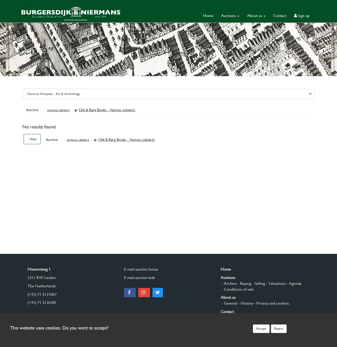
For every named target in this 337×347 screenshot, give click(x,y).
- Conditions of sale (237, 289)
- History (245, 303)
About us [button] (256, 15)
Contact (279, 15)
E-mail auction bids (139, 277)
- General (229, 303)
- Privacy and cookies (271, 303)
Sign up (302, 15)
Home (208, 15)
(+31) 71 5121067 (42, 294)
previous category (58, 110)
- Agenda (293, 283)
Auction (33, 110)
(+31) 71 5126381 (42, 302)
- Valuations (275, 283)
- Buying (244, 283)
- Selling (258, 283)
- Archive (229, 283)
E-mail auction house (141, 269)
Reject (278, 328)
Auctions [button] (230, 15)
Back (33, 139)
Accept (261, 328)
